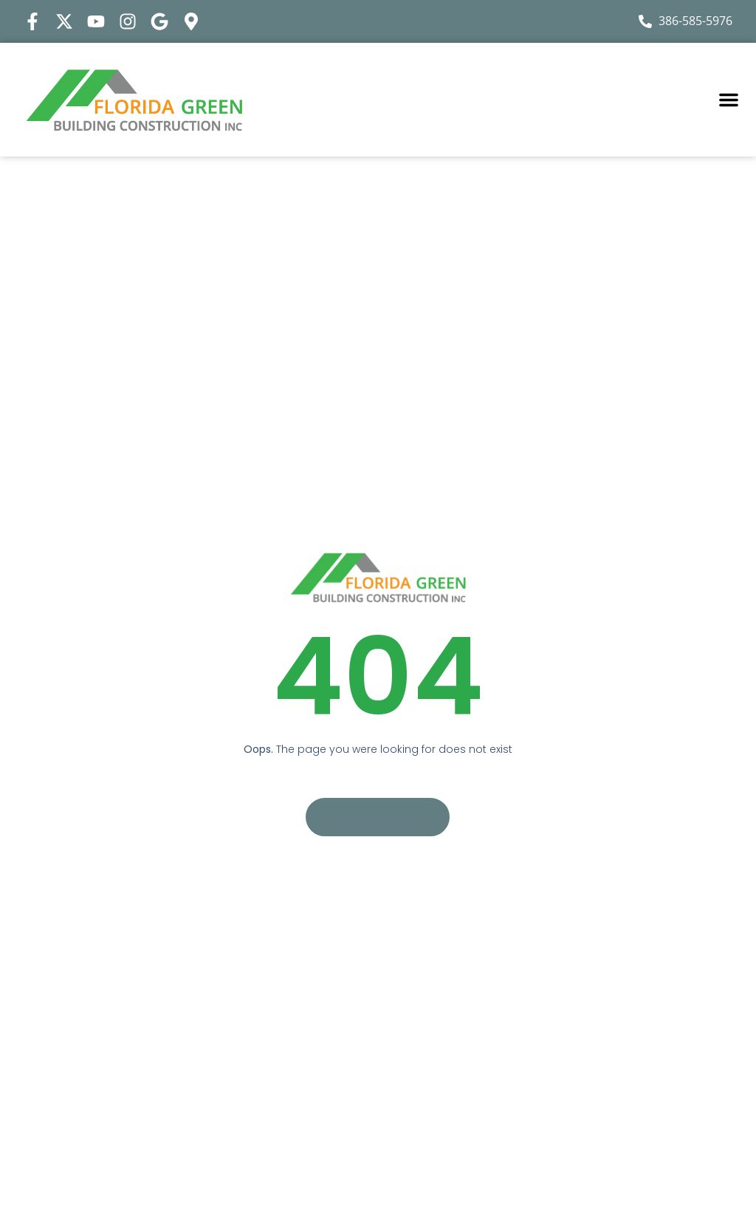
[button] (728, 99)
